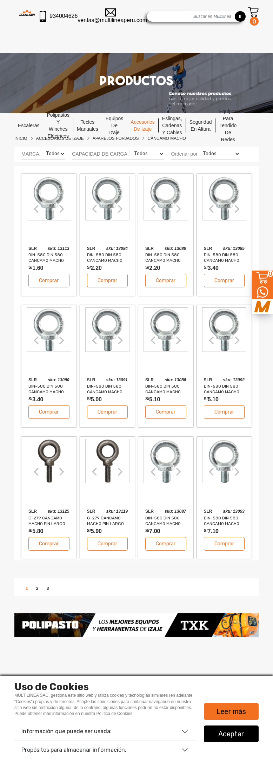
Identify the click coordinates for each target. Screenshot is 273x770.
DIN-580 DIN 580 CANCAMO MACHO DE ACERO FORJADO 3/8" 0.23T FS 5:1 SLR (107, 257)
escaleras (28, 125)
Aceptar (231, 734)
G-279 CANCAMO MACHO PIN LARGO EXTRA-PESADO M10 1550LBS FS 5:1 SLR (48, 521)
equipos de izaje (115, 125)
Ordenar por (184, 154)
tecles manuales (87, 125)
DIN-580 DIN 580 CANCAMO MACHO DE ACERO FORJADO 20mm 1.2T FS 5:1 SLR (224, 521)
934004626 (59, 16)
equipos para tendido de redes (228, 125)
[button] (32, 625)
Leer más (231, 711)
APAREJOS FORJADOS (116, 138)
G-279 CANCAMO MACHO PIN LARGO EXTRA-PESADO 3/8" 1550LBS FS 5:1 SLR (105, 521)
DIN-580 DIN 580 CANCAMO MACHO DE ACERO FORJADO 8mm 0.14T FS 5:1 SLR (48, 257)
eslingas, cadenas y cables (172, 125)
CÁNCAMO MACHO (167, 138)
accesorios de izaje (142, 125)
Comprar (49, 281)
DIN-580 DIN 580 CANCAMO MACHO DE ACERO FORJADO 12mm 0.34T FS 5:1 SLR (48, 389)
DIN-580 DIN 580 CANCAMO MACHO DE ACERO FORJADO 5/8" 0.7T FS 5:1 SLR (165, 389)
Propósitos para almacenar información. (73, 750)
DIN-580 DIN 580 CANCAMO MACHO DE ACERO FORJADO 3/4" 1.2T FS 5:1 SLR (165, 521)
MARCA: (30, 154)
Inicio (20, 138)
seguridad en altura (200, 125)
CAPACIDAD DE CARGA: (100, 154)
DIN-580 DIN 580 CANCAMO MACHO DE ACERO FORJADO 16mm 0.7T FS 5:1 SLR (224, 389)
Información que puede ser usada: (66, 731)
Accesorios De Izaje (60, 138)
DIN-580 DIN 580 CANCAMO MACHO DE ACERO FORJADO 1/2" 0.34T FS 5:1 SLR (224, 257)
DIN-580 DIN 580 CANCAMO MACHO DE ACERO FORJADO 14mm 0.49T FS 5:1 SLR (107, 389)
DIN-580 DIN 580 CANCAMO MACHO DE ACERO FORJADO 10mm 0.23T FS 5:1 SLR (165, 257)
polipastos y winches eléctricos (58, 125)
